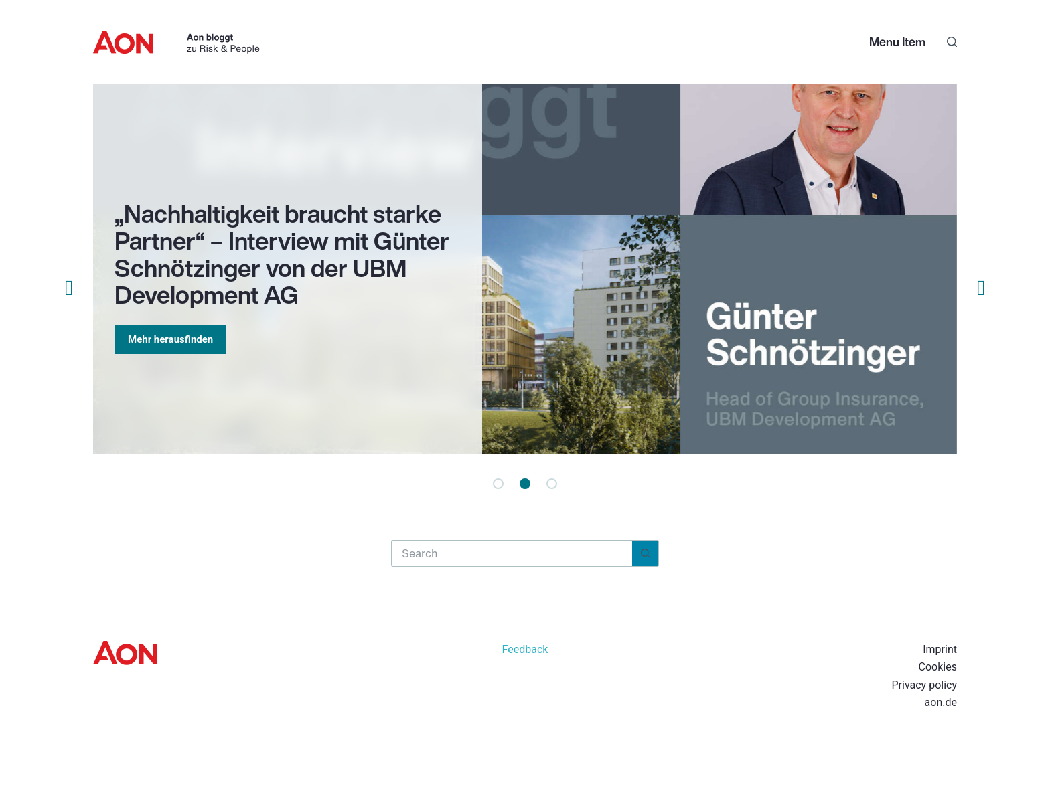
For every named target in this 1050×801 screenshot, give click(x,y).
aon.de (941, 702)
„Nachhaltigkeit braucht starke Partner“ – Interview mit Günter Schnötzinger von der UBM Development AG (282, 254)
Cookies (938, 666)
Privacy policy (924, 685)
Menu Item (897, 41)
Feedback (525, 649)
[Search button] (645, 553)
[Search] (952, 42)
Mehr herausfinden (170, 339)
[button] (498, 483)
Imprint (940, 649)
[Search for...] (511, 553)
